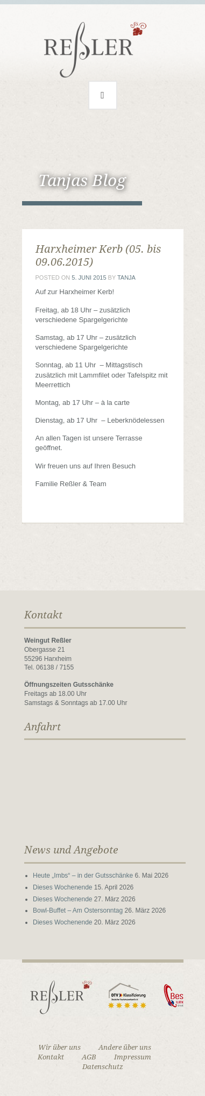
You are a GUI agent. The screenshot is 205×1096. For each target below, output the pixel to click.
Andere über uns (124, 1047)
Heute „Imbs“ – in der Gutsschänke (83, 875)
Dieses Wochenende (63, 887)
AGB (89, 1057)
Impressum (132, 1057)
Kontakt (51, 1057)
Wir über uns (59, 1047)
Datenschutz (102, 1067)
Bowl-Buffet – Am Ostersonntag (78, 910)
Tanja (126, 277)
